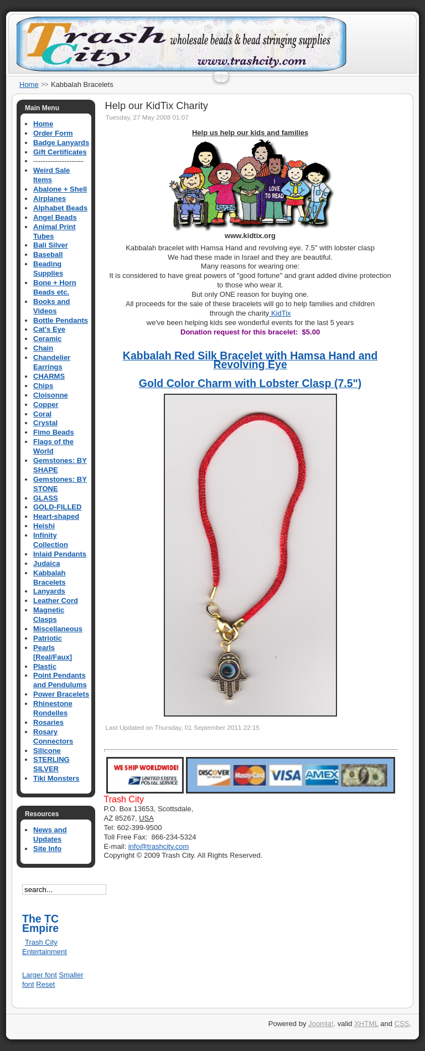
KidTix (280, 313)
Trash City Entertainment (44, 947)
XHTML (366, 1023)
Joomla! (321, 1023)
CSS (402, 1023)
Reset (45, 984)
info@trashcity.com (158, 846)
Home (29, 84)
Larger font (39, 975)
